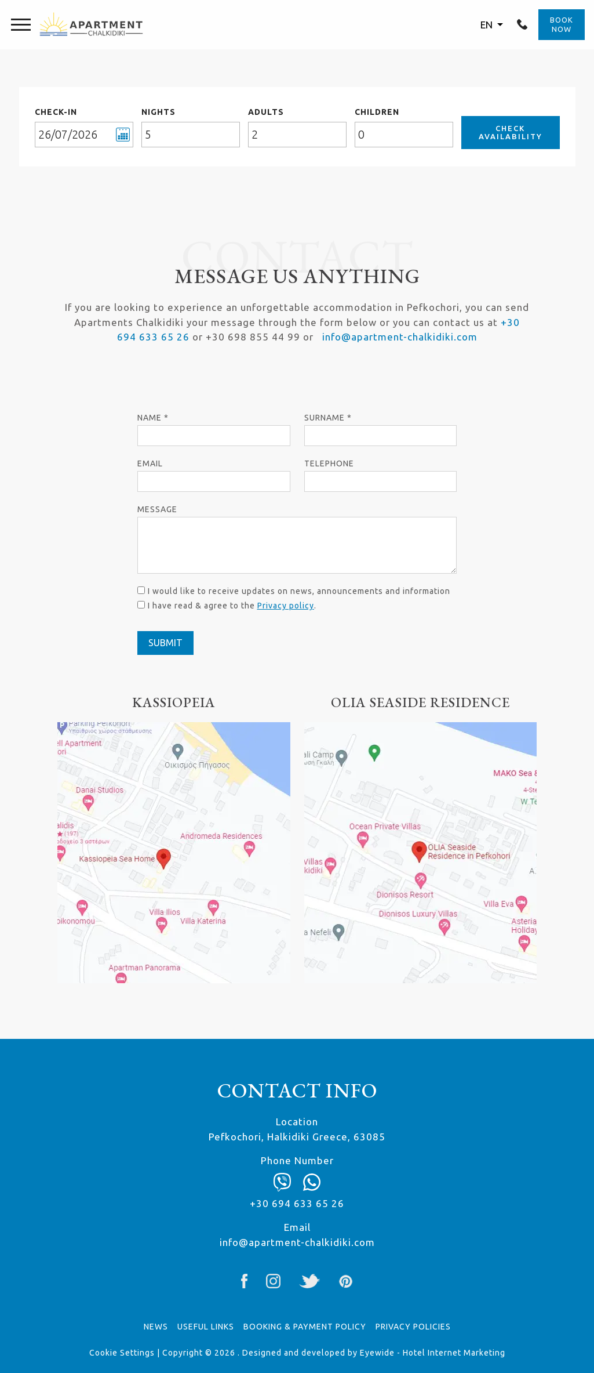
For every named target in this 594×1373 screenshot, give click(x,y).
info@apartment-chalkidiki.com (400, 336)
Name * (153, 417)
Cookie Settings (122, 1352)
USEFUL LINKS (205, 1326)
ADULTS (266, 112)
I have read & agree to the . (232, 605)
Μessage (157, 509)
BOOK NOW (561, 24)
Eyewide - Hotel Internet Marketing (432, 1352)
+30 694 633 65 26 (522, 24)
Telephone (329, 463)
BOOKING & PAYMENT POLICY (304, 1326)
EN (487, 24)
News (156, 1326)
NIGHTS (158, 112)
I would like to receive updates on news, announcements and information (299, 591)
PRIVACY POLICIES (413, 1326)
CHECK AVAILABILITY (510, 132)
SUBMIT (165, 642)
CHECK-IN (56, 112)
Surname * (328, 417)
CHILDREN (377, 112)
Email (150, 463)
